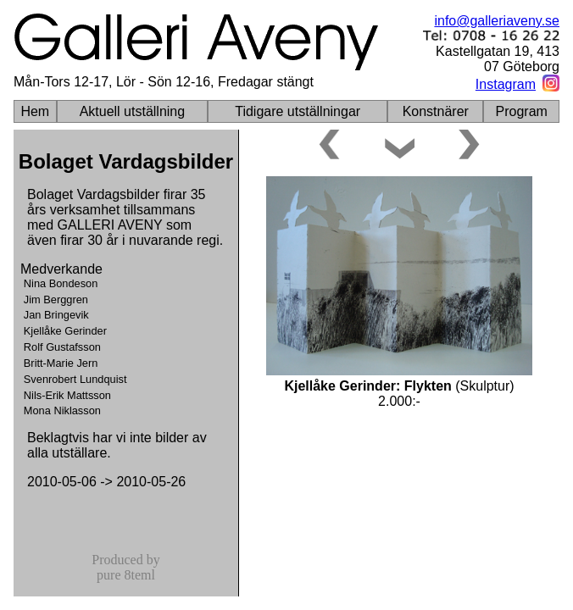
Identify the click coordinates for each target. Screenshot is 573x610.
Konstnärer (436, 111)
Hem (34, 111)
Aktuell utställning (133, 111)
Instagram (506, 84)
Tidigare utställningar (297, 111)
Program (522, 111)
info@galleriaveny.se (496, 21)
